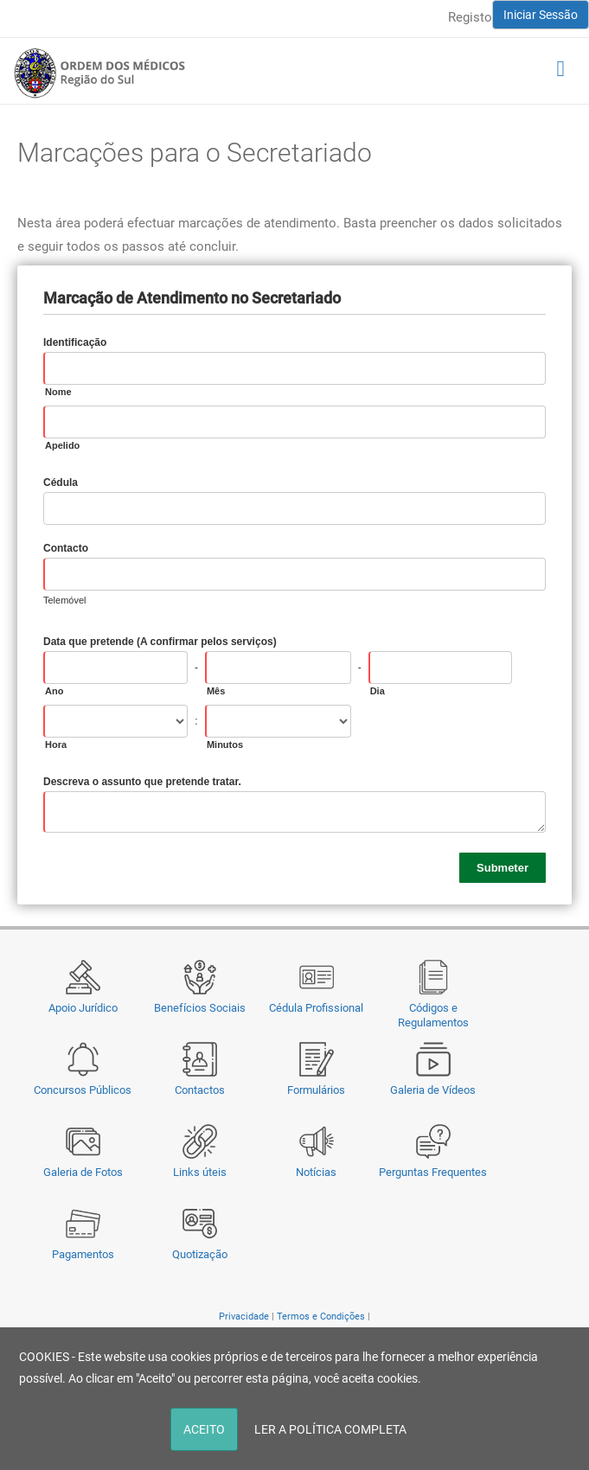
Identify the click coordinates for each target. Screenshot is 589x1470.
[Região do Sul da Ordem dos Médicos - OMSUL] (99, 72)
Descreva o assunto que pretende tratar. (142, 782)
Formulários (316, 1089)
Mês (216, 691)
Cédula (60, 482)
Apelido (62, 445)
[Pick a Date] (540, 667)
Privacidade (244, 1316)
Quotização (199, 1254)
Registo (470, 17)
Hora (56, 744)
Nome (58, 392)
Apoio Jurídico (83, 1007)
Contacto (65, 548)
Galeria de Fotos (83, 1172)
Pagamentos (83, 1254)
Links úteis (200, 1172)
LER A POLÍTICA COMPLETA (330, 1429)
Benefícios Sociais (200, 1007)
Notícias (316, 1172)
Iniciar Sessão (540, 15)
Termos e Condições (321, 1316)
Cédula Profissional (316, 1007)
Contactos (200, 1089)
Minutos (225, 744)
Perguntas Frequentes (433, 1172)
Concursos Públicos (82, 1089)
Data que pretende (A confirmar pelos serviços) (160, 642)
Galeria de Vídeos (433, 1089)
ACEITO (204, 1429)
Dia (377, 691)
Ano (54, 691)
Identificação (74, 342)
